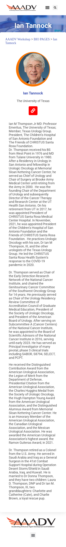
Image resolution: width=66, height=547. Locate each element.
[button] (47, 7)
